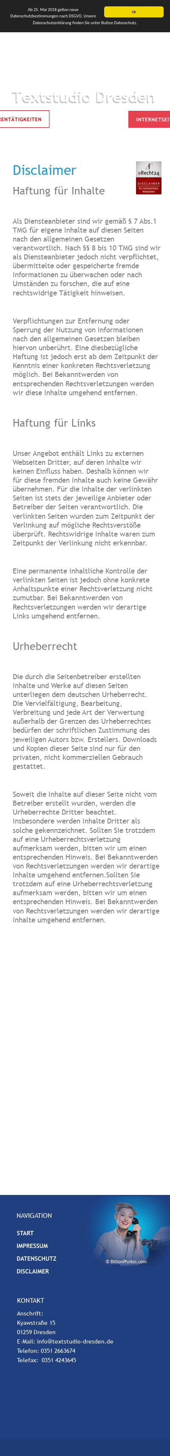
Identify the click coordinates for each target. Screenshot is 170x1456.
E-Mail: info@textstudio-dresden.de (65, 1341)
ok (134, 11)
